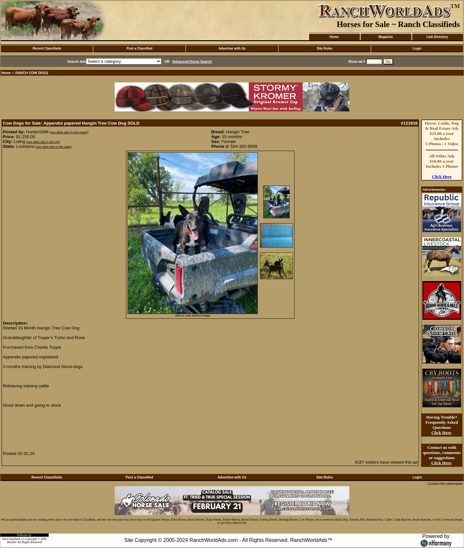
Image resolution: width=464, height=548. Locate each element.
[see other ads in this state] (54, 146)
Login (417, 48)
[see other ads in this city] (43, 142)
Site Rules (324, 48)
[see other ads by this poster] (69, 132)
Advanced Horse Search (192, 61)
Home (334, 37)
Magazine (385, 37)
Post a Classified (139, 48)
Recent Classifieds (47, 48)
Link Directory (437, 37)
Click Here (442, 176)
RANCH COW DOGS (31, 73)
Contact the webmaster (445, 484)
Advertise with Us (232, 48)
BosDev (12, 542)
